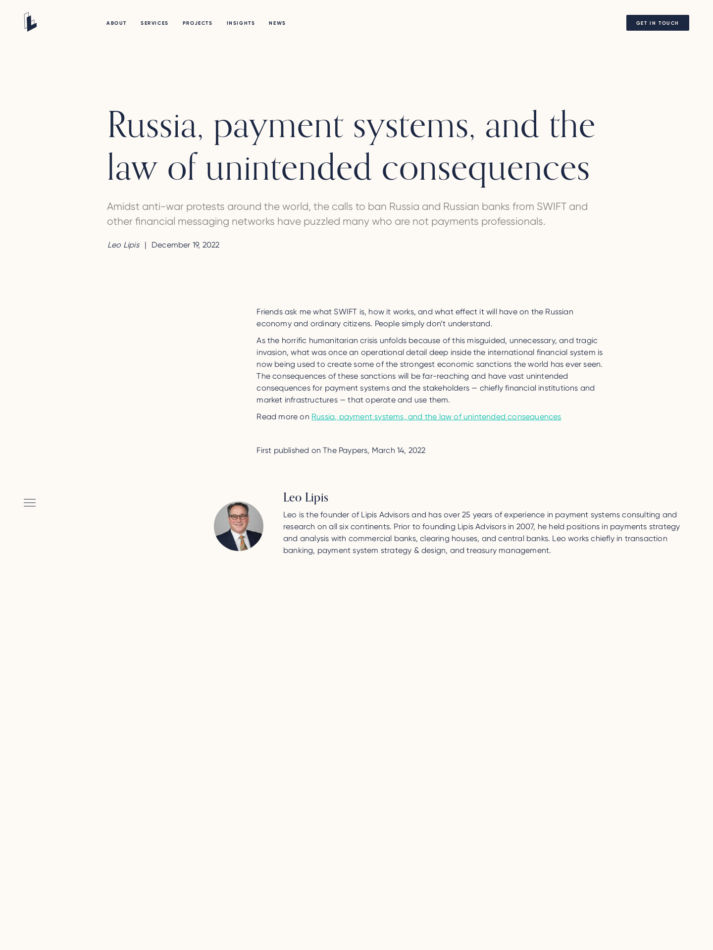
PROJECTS (198, 23)
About (116, 23)
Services (155, 23)
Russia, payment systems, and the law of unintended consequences (436, 416)
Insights (241, 23)
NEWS (277, 23)
